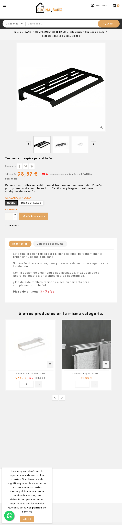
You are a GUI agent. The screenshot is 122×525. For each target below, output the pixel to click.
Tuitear (25, 166)
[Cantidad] (9, 216)
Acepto (27, 519)
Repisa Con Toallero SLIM (30, 373)
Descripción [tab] (20, 243)
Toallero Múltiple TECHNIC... (86, 373)
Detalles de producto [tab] (50, 243)
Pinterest (32, 166)
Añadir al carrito (33, 216)
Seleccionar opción (38, 384)
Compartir (19, 166)
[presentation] (28, 143)
